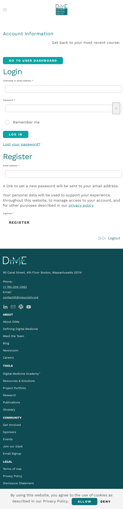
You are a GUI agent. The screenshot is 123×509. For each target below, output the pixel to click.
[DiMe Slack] (20, 306)
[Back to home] (61, 9)
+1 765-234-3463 (15, 287)
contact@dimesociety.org (20, 297)
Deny (105, 501)
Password (13, 100)
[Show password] (116, 108)
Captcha (8, 213)
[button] (5, 9)
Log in (15, 134)
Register (19, 222)
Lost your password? (21, 144)
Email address (15, 165)
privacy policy (81, 205)
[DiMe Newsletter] (13, 306)
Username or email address (22, 80)
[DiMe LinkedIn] (5, 306)
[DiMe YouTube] (28, 306)
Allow (84, 501)
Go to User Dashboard (33, 60)
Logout (109, 238)
